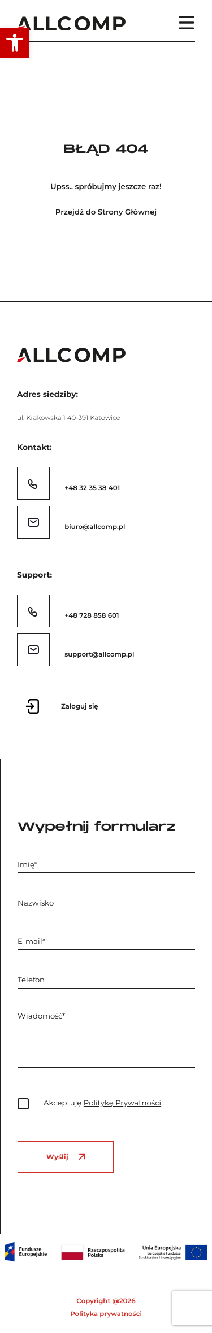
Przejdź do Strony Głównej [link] (106, 212)
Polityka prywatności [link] (106, 1314)
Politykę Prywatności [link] (122, 1103)
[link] (14, 43)
